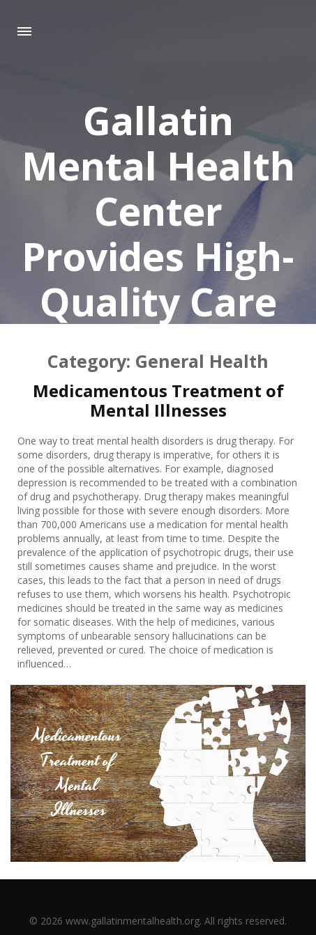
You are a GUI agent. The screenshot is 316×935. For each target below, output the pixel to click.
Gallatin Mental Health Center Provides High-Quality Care (158, 210)
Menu (24, 31)
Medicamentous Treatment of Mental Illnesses (158, 400)
